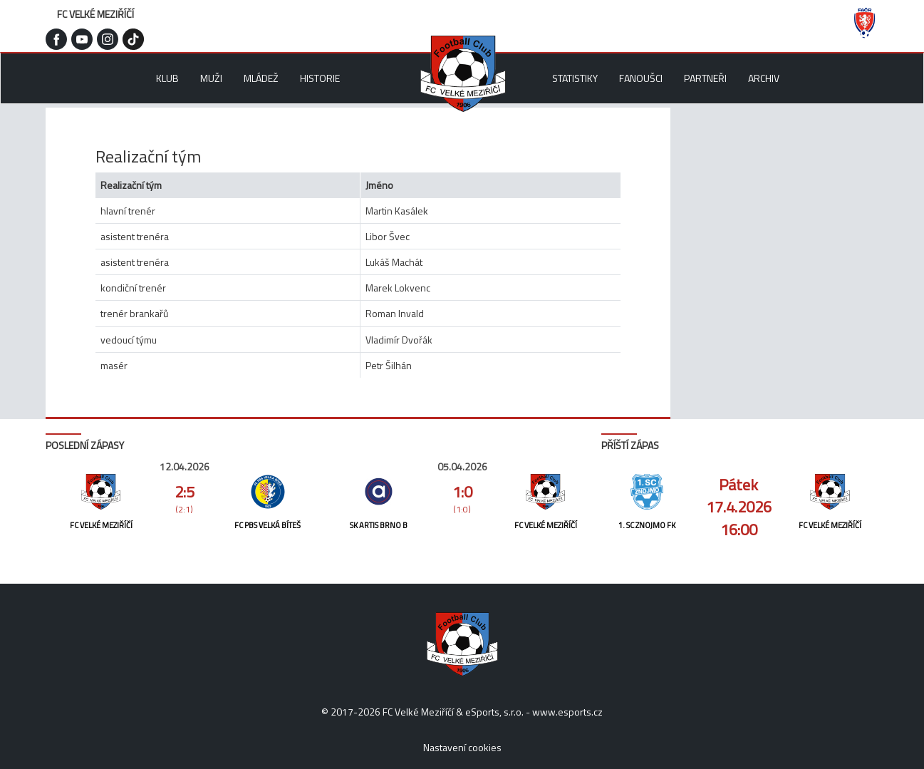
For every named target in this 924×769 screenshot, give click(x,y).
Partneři (705, 78)
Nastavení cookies (462, 747)
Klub (167, 78)
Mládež (261, 78)
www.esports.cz (567, 711)
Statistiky (575, 78)
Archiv (763, 78)
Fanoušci (641, 78)
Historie (320, 78)
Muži (211, 78)
